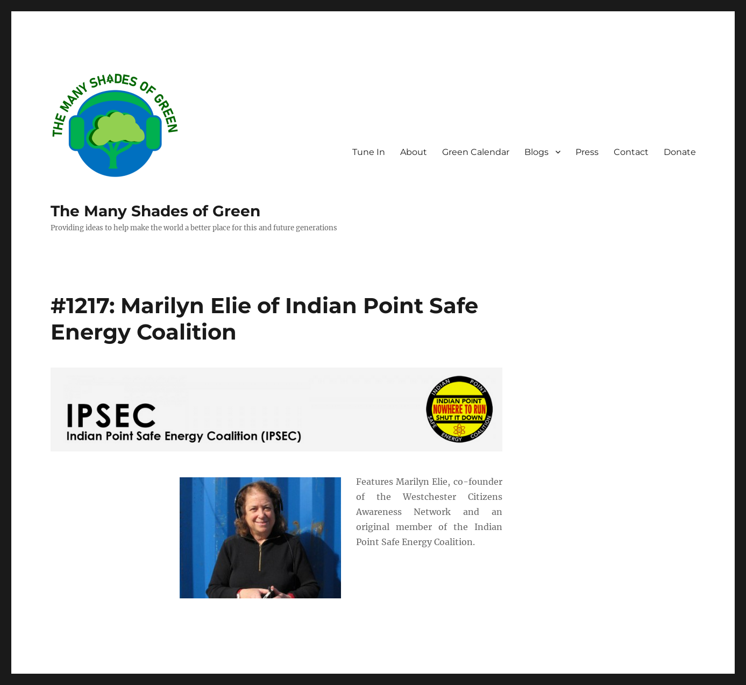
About (413, 152)
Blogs (536, 152)
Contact (631, 152)
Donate (680, 152)
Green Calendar (475, 152)
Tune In (368, 152)
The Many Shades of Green (155, 211)
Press (587, 152)
